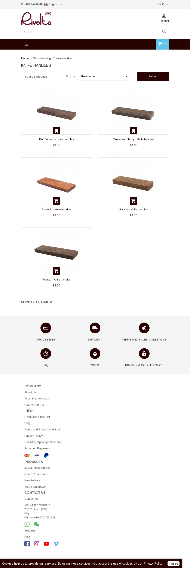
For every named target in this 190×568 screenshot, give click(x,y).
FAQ (27, 423)
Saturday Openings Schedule (43, 442)
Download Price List (37, 416)
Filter (152, 76)
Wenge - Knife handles (56, 279)
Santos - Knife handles (133, 209)
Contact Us (31, 498)
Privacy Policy (33, 435)
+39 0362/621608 (44, 517)
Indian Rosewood (35, 474)
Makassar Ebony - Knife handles (133, 139)
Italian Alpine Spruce (37, 467)
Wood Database (35, 486)
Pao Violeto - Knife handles (56, 139)
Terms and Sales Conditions (42, 429)
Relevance (105, 76)
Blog (27, 537)
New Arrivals (32, 480)
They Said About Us (37, 398)
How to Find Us (34, 405)
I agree (173, 563)
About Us (30, 392)
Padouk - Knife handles (56, 209)
